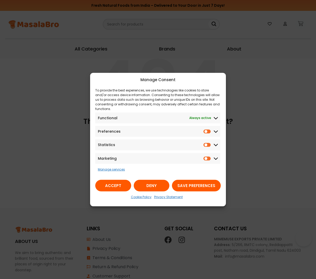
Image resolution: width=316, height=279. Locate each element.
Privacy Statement (168, 197)
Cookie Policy (141, 197)
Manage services (111, 169)
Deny (151, 185)
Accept (113, 185)
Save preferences (196, 185)
